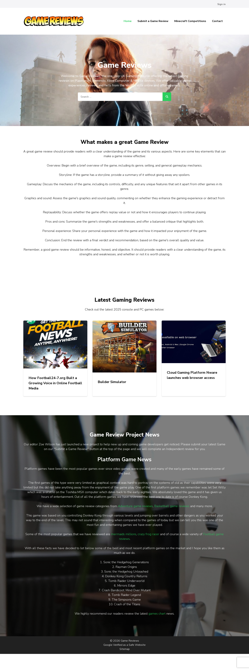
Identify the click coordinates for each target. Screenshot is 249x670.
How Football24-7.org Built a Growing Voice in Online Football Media (55, 383)
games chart (157, 613)
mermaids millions (123, 534)
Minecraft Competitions (190, 21)
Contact (217, 21)
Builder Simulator (112, 382)
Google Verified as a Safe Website (124, 645)
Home (128, 21)
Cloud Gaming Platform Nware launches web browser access (192, 375)
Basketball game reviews (171, 506)
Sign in (221, 4)
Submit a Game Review (152, 21)
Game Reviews (130, 641)
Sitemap (124, 649)
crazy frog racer (148, 534)
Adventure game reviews (135, 506)
